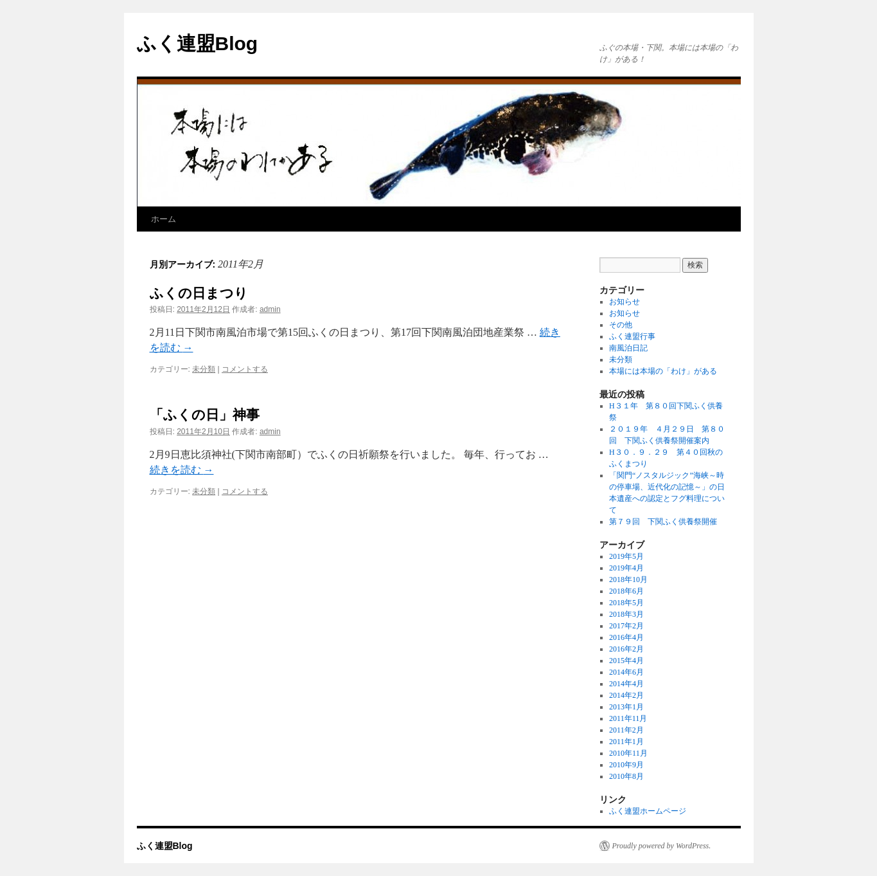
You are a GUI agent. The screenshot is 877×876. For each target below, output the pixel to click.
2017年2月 (626, 625)
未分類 (203, 369)
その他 (620, 324)
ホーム (163, 219)
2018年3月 (626, 614)
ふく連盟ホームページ (647, 811)
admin (270, 309)
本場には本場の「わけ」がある (663, 371)
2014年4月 (626, 683)
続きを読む (182, 469)
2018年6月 (626, 591)
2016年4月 (626, 637)
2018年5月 (626, 602)
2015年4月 (626, 660)
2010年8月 (626, 776)
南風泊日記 (628, 347)
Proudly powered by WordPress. (661, 845)
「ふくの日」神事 (205, 414)
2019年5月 (626, 556)
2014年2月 (626, 695)
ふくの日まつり (199, 293)
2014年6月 (626, 672)
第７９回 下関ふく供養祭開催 (663, 521)
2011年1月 (626, 741)
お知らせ (624, 301)
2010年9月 (626, 764)
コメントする (245, 369)
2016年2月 (626, 648)
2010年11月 (628, 753)
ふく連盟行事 (632, 336)
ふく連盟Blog (197, 43)
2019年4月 (626, 567)
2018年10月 (628, 579)
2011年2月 (626, 730)
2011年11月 (628, 718)
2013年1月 (626, 706)
